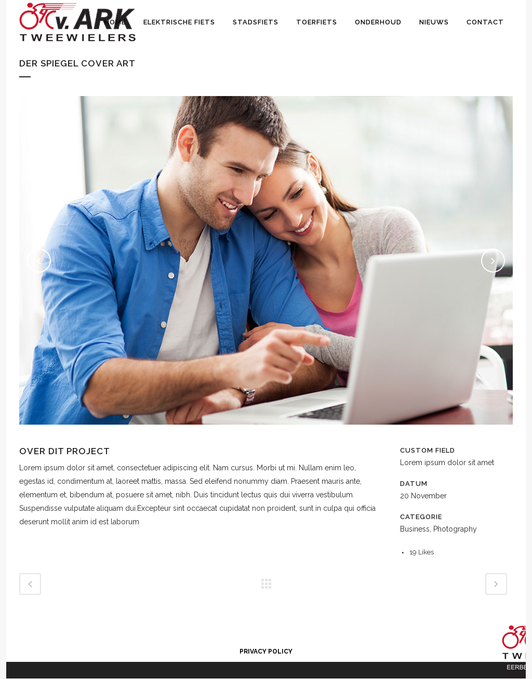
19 (421, 552)
